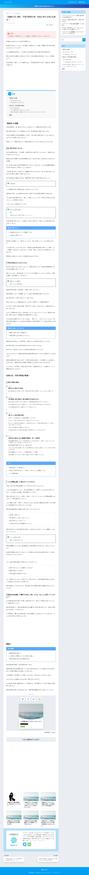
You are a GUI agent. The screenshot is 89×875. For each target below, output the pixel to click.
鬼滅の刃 (53, 730)
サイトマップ (57, 871)
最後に (11, 113)
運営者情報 (31, 871)
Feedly (29, 844)
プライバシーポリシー (47, 871)
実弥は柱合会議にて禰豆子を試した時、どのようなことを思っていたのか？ (28, 110)
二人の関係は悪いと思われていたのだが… (20, 108)
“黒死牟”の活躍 (13, 96)
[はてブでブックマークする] (34, 697)
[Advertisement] (31, 76)
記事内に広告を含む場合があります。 (44, 6)
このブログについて (72, 2)
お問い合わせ (82, 2)
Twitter (24, 844)
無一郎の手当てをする (16, 98)
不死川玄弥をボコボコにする (17, 100)
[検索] (84, 40)
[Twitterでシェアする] (23, 697)
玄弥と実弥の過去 (15, 106)
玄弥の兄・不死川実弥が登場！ (17, 103)
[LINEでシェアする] (39, 697)
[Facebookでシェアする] (28, 697)
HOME (44, 868)
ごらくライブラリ (11, 2)
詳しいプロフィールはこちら (37, 838)
